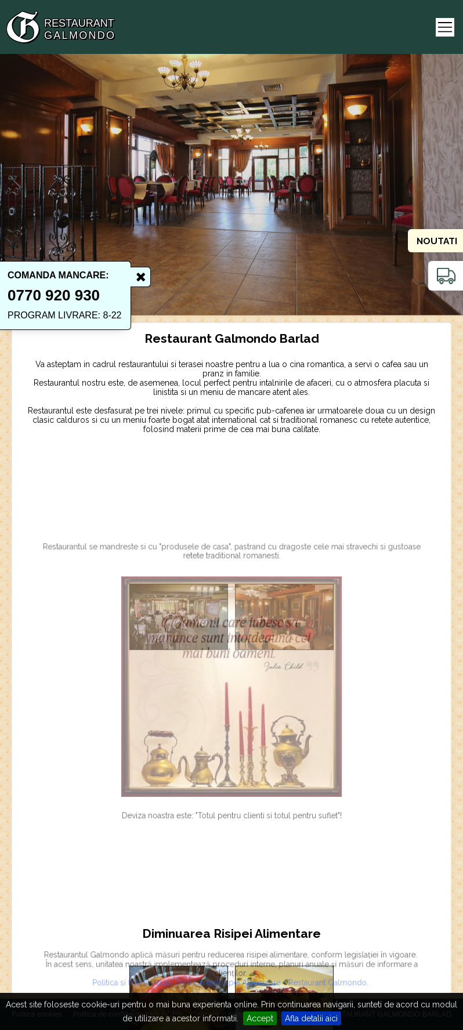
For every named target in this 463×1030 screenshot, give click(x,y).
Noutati (437, 241)
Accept (260, 1018)
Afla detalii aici (311, 1018)
